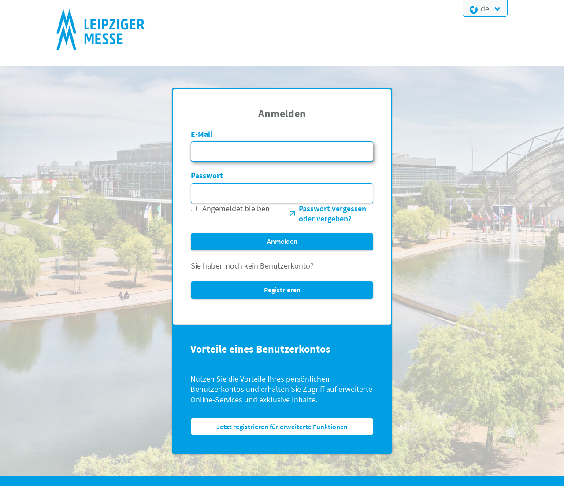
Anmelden (282, 241)
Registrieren (282, 289)
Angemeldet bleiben (236, 208)
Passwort (207, 175)
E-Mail (201, 134)
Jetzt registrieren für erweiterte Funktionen (282, 426)
